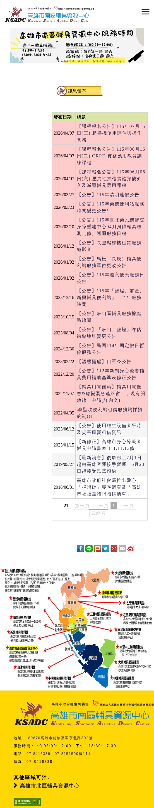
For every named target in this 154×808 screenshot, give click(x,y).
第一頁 (82, 505)
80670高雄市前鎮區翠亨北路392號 (60, 728)
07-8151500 (66, 744)
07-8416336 (38, 744)
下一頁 (126, 505)
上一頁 (101, 505)
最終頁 (98, 513)
